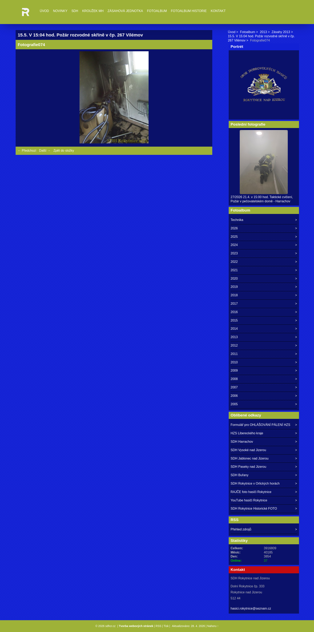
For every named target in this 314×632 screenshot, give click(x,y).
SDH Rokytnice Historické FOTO (254, 508)
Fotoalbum (157, 11)
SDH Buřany (240, 475)
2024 (234, 245)
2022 (234, 261)
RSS (158, 626)
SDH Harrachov (242, 441)
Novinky (60, 11)
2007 (234, 387)
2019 (234, 286)
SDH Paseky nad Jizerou (248, 466)
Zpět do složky (63, 150)
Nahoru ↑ (213, 626)
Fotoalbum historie (189, 11)
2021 (234, 270)
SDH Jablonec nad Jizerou (250, 458)
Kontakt (218, 11)
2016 (234, 312)
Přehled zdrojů (241, 529)
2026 (234, 228)
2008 (234, 379)
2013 (263, 32)
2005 (234, 404)
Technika (237, 220)
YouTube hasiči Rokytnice (249, 500)
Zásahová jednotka (125, 11)
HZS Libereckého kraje (247, 433)
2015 (234, 320)
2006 (234, 395)
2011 (234, 354)
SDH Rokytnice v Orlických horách (255, 483)
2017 (234, 303)
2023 (234, 253)
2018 (234, 295)
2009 (234, 370)
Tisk (166, 626)
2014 (234, 328)
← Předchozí (27, 150)
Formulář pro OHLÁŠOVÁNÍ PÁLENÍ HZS (260, 424)
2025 (234, 236)
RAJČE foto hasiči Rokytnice (251, 492)
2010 (234, 362)
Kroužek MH (93, 11)
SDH (74, 11)
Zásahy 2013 (281, 32)
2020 (234, 278)
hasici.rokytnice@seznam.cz (251, 608)
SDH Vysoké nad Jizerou (248, 450)
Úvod (44, 11)
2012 (234, 345)
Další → (44, 150)
